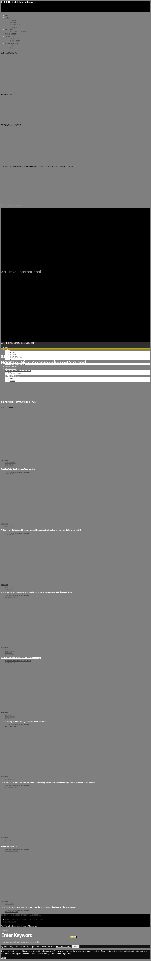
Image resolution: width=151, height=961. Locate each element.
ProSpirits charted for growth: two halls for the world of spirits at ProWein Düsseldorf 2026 (36, 592)
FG (6, 15)
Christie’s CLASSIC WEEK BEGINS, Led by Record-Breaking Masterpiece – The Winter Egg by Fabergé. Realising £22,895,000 (48, 782)
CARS (7, 650)
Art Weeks (13, 22)
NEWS (12, 45)
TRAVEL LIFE (10, 36)
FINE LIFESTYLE (10, 651)
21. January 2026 (10, 726)
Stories (12, 48)
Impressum (10, 922)
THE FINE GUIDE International (17, 2)
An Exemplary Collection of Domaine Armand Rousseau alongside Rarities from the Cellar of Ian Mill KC (41, 530)
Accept (75, 946)
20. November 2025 (11, 912)
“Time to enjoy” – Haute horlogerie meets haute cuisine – (23, 721)
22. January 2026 (10, 662)
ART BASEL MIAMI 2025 (9, 846)
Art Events (13, 27)
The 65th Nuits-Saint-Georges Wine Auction (18, 469)
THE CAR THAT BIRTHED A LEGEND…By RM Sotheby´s (21, 658)
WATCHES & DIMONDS (18, 32)
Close (3, 958)
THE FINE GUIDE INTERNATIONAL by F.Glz (18, 371)
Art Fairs (13, 20)
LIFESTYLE (9, 29)
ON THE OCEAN (15, 41)
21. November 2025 (11, 851)
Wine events (9, 466)
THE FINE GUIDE (44, 260)
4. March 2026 (10, 473)
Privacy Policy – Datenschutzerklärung (25, 920)
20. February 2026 (11, 597)
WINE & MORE (11, 34)
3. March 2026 (10, 534)
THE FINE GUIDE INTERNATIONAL (21, 915)
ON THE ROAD (15, 38)
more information (63, 946)
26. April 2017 (9, 372)
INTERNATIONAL (12, 43)
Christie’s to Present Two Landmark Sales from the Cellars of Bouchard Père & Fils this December (38, 907)
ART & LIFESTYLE (16, 25)
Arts (7, 18)
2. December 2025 (11, 787)
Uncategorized (10, 463)
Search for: (5, 931)
